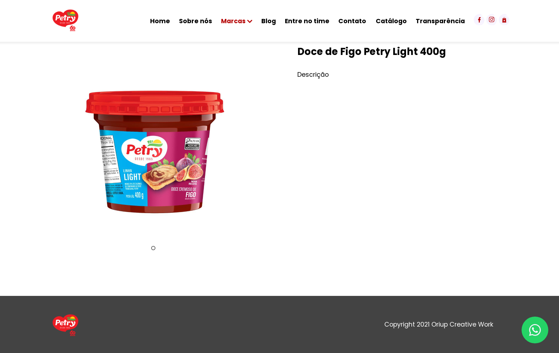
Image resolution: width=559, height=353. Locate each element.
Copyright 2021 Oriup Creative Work (438, 324)
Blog (268, 21)
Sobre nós (195, 21)
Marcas (236, 21)
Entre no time (307, 21)
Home (160, 21)
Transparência (440, 21)
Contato (352, 21)
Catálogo (391, 21)
